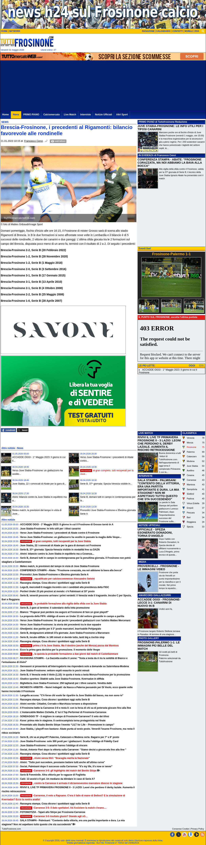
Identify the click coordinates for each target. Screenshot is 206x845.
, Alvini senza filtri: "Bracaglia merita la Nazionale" (55, 758)
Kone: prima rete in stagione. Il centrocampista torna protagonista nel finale (63, 720)
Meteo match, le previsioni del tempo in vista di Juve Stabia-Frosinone (59, 566)
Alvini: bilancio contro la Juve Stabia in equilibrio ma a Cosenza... (57, 553)
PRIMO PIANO (147, 121)
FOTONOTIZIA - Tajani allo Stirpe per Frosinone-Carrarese (52, 812)
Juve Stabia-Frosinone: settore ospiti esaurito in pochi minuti (54, 670)
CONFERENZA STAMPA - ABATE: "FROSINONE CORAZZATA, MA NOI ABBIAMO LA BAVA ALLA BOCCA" (170, 162)
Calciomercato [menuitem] (51, 114)
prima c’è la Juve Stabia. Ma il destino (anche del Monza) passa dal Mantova (69, 645)
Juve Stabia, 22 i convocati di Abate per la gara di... (39, 483)
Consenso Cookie (180, 829)
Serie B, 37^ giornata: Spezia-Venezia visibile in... (106, 483)
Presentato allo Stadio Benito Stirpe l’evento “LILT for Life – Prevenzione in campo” (67, 724)
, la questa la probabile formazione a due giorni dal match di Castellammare (69, 653)
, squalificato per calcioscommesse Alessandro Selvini (57, 578)
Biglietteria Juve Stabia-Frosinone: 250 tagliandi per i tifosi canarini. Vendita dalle (66, 683)
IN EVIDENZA (146, 155)
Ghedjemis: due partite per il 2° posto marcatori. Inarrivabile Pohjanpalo (60, 628)
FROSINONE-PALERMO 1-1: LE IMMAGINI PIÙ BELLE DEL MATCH (159, 645)
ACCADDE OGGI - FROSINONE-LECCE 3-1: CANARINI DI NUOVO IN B (159, 602)
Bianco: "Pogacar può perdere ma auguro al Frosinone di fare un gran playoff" (64, 612)
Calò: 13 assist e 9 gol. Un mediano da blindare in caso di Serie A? (57, 779)
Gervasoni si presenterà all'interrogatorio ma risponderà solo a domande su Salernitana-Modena (74, 666)
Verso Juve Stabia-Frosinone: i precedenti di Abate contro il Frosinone (60, 532)
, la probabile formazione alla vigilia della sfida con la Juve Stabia (63, 603)
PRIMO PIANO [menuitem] (31, 114)
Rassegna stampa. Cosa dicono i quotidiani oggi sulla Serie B (55, 582)
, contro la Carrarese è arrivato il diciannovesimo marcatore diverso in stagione (71, 783)
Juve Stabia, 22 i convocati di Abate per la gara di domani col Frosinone (60, 545)
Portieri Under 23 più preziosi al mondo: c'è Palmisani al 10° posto (57, 591)
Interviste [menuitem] (85, 114)
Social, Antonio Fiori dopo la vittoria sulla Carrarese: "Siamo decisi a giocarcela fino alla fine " (73, 749)
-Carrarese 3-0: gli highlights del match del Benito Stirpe (58, 770)
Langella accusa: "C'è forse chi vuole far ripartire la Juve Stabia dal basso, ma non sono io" (71, 695)
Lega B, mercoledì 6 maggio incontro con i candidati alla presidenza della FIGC (64, 587)
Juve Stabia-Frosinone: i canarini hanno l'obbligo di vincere (53, 745)
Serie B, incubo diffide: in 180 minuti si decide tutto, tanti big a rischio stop (62, 637)
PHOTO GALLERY (149, 638)
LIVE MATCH (146, 433)
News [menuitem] (16, 114)
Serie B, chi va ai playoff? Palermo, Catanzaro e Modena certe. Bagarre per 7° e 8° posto (69, 737)
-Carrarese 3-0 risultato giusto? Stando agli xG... (54, 816)
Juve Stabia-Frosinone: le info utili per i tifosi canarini (50, 528)
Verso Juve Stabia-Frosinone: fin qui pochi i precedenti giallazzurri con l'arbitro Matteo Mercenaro (75, 620)
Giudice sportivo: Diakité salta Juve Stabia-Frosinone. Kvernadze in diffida (62, 678)
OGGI (192, 365)
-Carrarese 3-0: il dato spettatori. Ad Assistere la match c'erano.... (63, 807)
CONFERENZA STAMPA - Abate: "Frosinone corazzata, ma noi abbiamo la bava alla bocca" (71, 570)
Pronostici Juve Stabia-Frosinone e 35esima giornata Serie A (54, 574)
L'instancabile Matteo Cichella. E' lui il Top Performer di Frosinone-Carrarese (63, 712)
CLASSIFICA (189, 433)
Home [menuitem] (5, 114)
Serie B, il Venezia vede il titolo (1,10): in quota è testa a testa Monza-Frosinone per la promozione (75, 674)
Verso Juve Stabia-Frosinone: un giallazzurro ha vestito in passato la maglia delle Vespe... (70, 537)
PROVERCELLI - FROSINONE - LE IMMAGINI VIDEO (158, 567)
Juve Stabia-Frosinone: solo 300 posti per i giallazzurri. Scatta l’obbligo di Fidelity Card (69, 741)
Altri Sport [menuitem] (122, 114)
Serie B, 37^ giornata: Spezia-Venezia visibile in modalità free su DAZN (60, 549)
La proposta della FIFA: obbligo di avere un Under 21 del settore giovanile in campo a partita (72, 616)
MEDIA (142, 561)
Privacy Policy (197, 829)
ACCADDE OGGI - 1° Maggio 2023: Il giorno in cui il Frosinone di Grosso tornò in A (66, 524)
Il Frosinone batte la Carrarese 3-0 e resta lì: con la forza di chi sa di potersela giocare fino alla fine (75, 708)
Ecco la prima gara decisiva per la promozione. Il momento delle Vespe (60, 649)
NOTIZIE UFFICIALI (149, 525)
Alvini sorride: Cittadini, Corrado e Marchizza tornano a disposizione (58, 703)
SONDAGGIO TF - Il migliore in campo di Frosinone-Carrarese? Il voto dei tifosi (64, 716)
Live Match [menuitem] (70, 114)
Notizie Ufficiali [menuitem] (103, 114)
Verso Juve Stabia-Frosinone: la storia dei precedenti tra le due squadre (60, 624)
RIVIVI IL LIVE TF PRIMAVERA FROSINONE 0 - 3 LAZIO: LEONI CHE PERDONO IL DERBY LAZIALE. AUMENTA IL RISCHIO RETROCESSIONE (159, 443)
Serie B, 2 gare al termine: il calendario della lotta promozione (55, 607)
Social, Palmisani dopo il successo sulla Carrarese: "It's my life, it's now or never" (66, 766)
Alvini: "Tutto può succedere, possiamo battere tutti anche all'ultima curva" (62, 762)
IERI (201, 365)
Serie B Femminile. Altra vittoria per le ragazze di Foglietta (53, 774)
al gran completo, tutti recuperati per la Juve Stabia (55, 541)
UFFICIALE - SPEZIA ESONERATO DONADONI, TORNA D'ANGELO (155, 532)
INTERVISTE (145, 476)
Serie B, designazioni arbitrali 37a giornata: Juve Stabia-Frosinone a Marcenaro (65, 633)
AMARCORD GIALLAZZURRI (155, 595)
